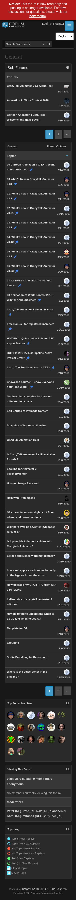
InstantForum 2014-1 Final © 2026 (43, 889)
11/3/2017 (64, 344)
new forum (37, 16)
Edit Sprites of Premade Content (27, 410)
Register (58, 23)
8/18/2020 (64, 619)
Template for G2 (17, 628)
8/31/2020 (64, 605)
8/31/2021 (64, 489)
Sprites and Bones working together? (31, 555)
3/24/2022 (64, 402)
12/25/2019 (64, 677)
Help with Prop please (21, 497)
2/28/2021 (64, 518)
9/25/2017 (64, 315)
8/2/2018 (64, 106)
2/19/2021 (64, 532)
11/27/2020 (64, 547)
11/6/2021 (64, 460)
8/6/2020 (64, 648)
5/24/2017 (64, 242)
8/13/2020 (64, 634)
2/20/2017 (64, 271)
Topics (11, 156)
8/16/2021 (64, 503)
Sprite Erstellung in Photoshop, (27, 657)
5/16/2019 (64, 170)
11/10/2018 (64, 387)
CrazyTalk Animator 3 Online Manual (30, 309)
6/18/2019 (64, 373)
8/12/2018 (64, 358)
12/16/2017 (64, 213)
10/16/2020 (64, 576)
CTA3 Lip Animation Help (23, 439)
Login (45, 23)
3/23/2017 (64, 91)
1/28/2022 (64, 431)
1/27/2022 (64, 445)
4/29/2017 (64, 257)
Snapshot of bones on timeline (26, 425)
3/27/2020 (64, 662)
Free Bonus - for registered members (30, 324)
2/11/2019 (64, 199)
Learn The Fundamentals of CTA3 (28, 367)
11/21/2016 (64, 329)
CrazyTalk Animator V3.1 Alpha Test (29, 85)
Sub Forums (17, 68)
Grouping (13, 642)
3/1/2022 (64, 416)
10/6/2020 (64, 590)
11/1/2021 (64, 474)
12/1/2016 (64, 286)
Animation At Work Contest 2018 (28, 100)
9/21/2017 (64, 228)
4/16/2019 (64, 120)
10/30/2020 (64, 561)
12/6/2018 (64, 184)
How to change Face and (23, 483)
